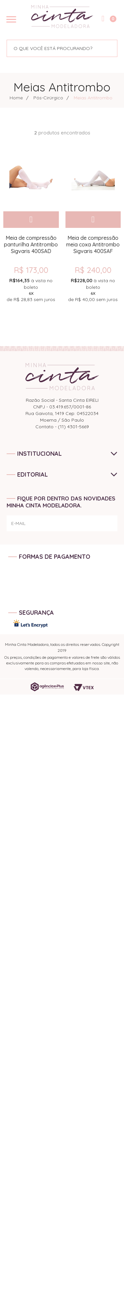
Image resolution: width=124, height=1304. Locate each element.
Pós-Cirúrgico (48, 98)
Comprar (31, 219)
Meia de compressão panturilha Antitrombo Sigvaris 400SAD (31, 244)
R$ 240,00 (93, 270)
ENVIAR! (100, 527)
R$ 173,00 (31, 270)
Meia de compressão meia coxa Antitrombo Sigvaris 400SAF (93, 244)
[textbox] (50, 48)
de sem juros (31, 289)
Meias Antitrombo (93, 98)
